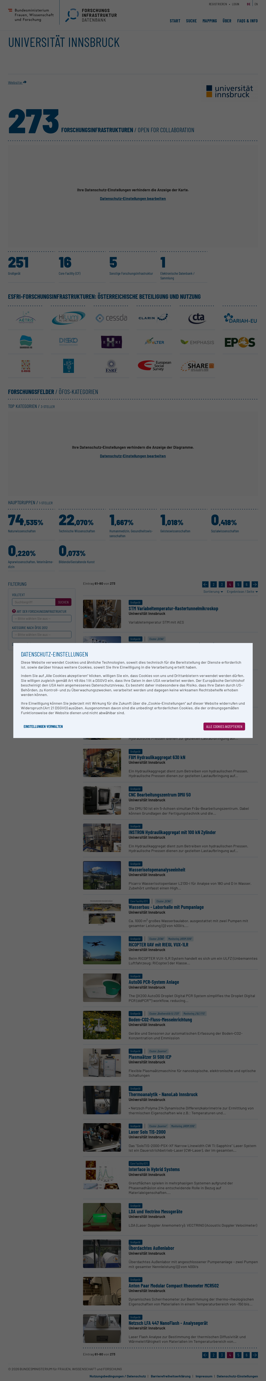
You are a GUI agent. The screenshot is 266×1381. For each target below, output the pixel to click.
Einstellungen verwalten (43, 726)
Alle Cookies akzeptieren (224, 726)
